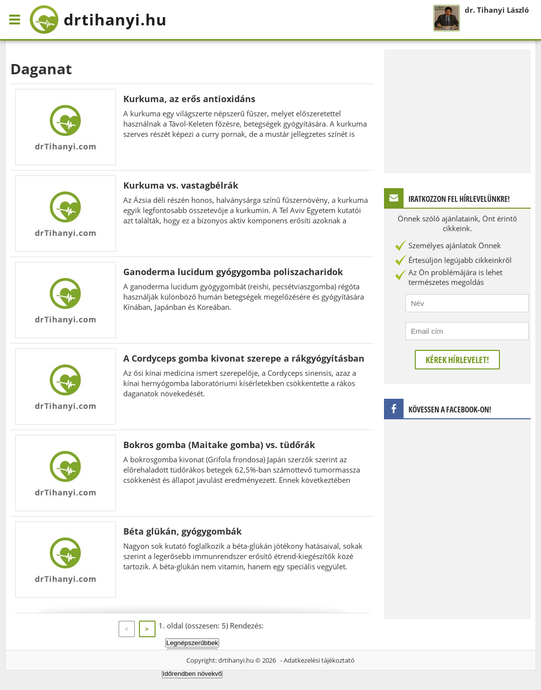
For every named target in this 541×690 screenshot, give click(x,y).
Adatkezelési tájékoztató (319, 660)
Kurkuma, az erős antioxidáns (189, 99)
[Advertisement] (457, 110)
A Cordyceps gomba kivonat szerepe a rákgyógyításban (243, 358)
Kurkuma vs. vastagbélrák (180, 185)
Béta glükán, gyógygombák (182, 531)
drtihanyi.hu (236, 660)
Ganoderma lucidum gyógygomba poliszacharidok (233, 272)
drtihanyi (98, 19)
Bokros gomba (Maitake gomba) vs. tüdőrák (219, 445)
